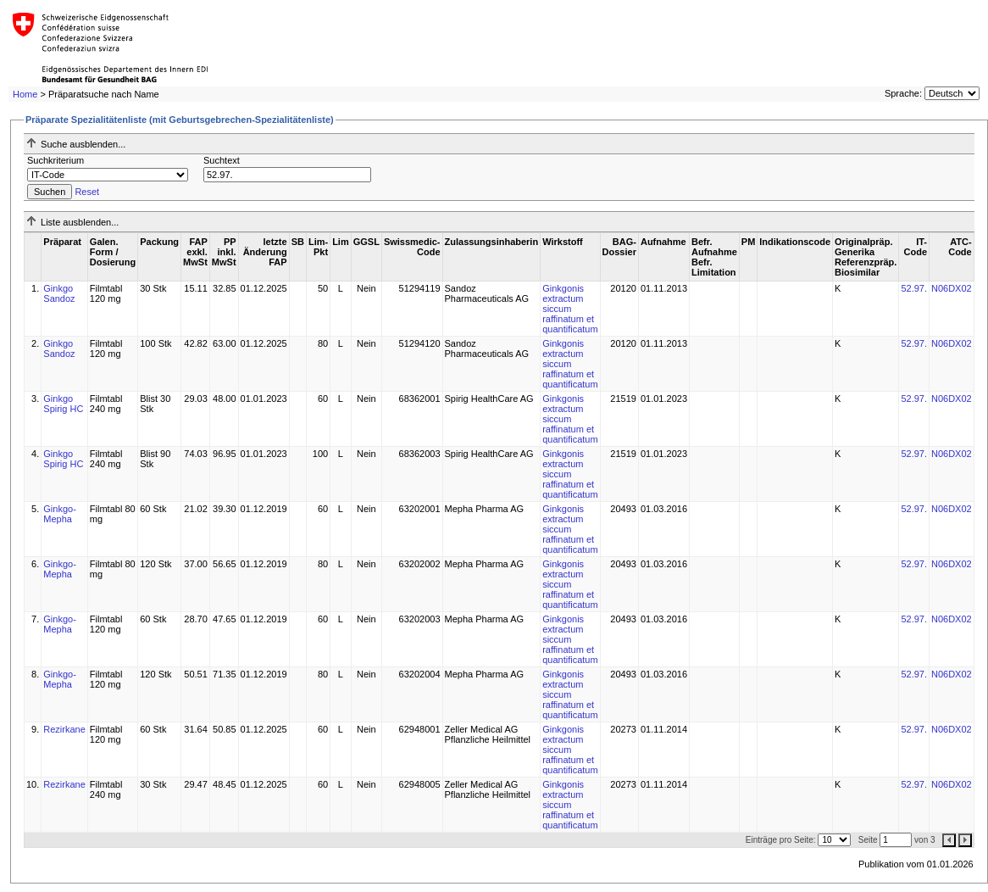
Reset (87, 192)
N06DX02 (951, 288)
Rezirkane (64, 729)
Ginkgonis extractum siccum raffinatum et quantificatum (569, 308)
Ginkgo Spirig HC (63, 403)
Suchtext (221, 160)
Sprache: (903, 93)
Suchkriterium (55, 160)
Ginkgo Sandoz (59, 293)
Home (25, 94)
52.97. (914, 288)
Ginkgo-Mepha (59, 514)
